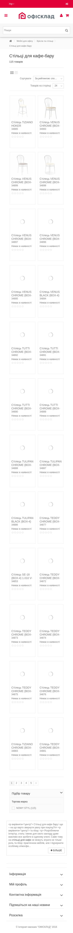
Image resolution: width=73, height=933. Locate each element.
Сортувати (25, 78)
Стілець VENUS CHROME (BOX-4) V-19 (21, 182)
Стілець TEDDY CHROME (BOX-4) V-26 (21, 691)
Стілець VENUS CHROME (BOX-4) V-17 (21, 239)
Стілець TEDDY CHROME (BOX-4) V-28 (50, 521)
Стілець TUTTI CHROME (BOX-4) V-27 (50, 352)
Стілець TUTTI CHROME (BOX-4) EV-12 (50, 408)
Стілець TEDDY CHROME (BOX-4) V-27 (50, 691)
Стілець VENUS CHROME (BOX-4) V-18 (50, 182)
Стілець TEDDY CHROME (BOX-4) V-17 (50, 578)
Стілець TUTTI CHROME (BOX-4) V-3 (21, 352)
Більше (56, 850)
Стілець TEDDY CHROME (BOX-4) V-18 (21, 635)
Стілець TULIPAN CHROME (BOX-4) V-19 (22, 465)
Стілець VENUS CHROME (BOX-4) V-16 (50, 239)
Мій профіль (18, 884)
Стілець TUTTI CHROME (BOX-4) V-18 (21, 408)
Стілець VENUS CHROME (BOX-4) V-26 (50, 126)
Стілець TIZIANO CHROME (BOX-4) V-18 (22, 748)
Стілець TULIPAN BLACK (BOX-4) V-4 (22, 521)
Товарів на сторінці (40, 85)
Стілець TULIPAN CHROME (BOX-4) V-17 (51, 465)
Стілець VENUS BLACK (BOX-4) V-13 (50, 295)
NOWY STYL (26, 808)
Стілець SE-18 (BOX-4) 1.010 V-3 (21, 578)
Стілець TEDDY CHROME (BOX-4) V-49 (50, 748)
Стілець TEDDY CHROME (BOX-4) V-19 (50, 635)
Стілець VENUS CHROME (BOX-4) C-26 (21, 295)
